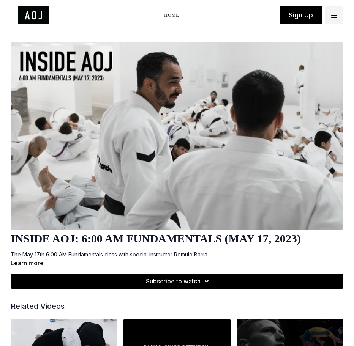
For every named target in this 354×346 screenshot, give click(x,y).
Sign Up (301, 15)
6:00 (52, 254)
